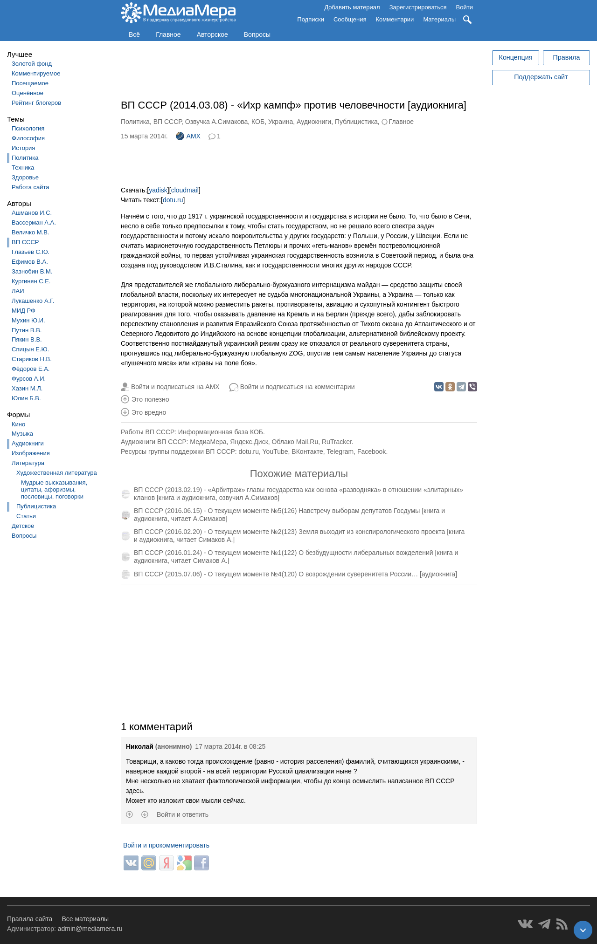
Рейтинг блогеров (36, 102)
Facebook (371, 451)
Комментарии (395, 19)
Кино (18, 424)
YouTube (275, 451)
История (23, 147)
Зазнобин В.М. (32, 271)
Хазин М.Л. (27, 388)
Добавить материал (352, 7)
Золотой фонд (32, 63)
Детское (23, 525)
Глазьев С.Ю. (30, 251)
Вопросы (257, 34)
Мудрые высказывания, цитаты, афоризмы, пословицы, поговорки (54, 489)
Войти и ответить (182, 814)
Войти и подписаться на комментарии (297, 386)
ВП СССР (25, 242)
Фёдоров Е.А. (30, 368)
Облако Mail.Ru (295, 441)
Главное (168, 34)
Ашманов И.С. (32, 212)
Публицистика (36, 506)
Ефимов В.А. (30, 261)
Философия (28, 138)
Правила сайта (29, 919)
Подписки (310, 19)
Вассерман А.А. (34, 222)
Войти (464, 7)
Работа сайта (30, 187)
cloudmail (185, 190)
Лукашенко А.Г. (33, 300)
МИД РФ (23, 310)
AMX (188, 136)
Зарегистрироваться (418, 7)
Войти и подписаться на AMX (175, 386)
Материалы (439, 19)
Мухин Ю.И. (28, 320)
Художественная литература (56, 472)
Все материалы (85, 919)
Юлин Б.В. (26, 398)
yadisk (158, 190)
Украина (280, 121)
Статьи (26, 516)
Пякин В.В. (27, 339)
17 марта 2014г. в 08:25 (230, 746)
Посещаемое (30, 83)
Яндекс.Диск (249, 441)
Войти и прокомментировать (166, 845)
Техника (23, 167)
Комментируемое (36, 73)
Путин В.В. (27, 330)
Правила (566, 57)
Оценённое (27, 92)
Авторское (212, 34)
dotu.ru (173, 200)
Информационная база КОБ (220, 432)
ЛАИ (18, 290)
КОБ (257, 121)
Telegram (340, 451)
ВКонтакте (307, 451)
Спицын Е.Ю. (30, 349)
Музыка (22, 433)
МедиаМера (208, 441)
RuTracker (337, 441)
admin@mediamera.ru (90, 928)
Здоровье (25, 177)
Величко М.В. (30, 232)
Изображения (31, 453)
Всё (134, 34)
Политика (25, 157)
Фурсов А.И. (29, 378)
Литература (28, 462)
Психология (28, 128)
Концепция (516, 57)
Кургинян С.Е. (31, 281)
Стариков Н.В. (32, 359)
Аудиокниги (28, 443)
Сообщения (350, 19)
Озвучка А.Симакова (216, 121)
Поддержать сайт (541, 77)
